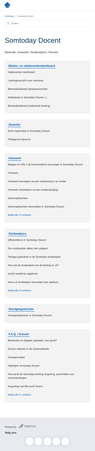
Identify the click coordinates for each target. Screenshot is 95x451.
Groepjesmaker (16, 357)
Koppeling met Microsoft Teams (25, 386)
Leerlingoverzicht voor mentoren (26, 80)
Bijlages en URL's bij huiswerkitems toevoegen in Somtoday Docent (45, 164)
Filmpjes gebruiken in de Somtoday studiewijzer (34, 257)
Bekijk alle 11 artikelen (19, 394)
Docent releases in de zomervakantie (28, 349)
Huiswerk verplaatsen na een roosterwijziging (33, 189)
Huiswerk (14, 158)
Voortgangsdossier (21, 309)
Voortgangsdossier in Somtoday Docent (30, 315)
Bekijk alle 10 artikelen (19, 215)
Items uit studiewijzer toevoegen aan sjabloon (33, 282)
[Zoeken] (47, 23)
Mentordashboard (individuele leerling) (29, 106)
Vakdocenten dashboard (21, 72)
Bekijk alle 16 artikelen (19, 290)
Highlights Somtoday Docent (23, 365)
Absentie (14, 124)
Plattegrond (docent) (19, 139)
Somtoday (9, 16)
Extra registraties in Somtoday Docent (29, 131)
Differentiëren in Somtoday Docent (27, 240)
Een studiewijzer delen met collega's (28, 248)
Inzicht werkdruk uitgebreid (22, 273)
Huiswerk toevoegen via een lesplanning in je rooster (37, 181)
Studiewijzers (17, 233)
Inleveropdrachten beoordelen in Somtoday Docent (36, 206)
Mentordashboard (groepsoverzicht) (27, 89)
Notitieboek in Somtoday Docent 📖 (27, 97)
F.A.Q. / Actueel (18, 334)
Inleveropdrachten (18, 198)
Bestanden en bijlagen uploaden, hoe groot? (32, 340)
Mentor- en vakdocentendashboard (31, 65)
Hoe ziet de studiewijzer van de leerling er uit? (33, 265)
